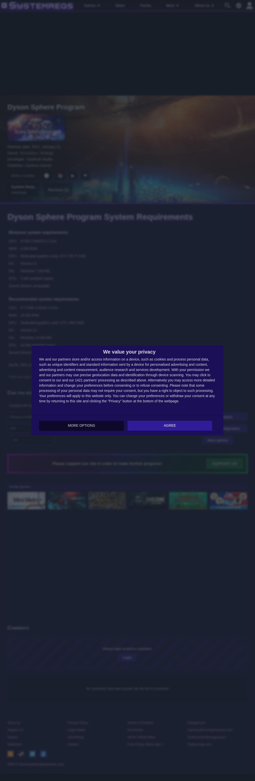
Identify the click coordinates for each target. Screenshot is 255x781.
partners (64, 359)
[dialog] (127, 390)
